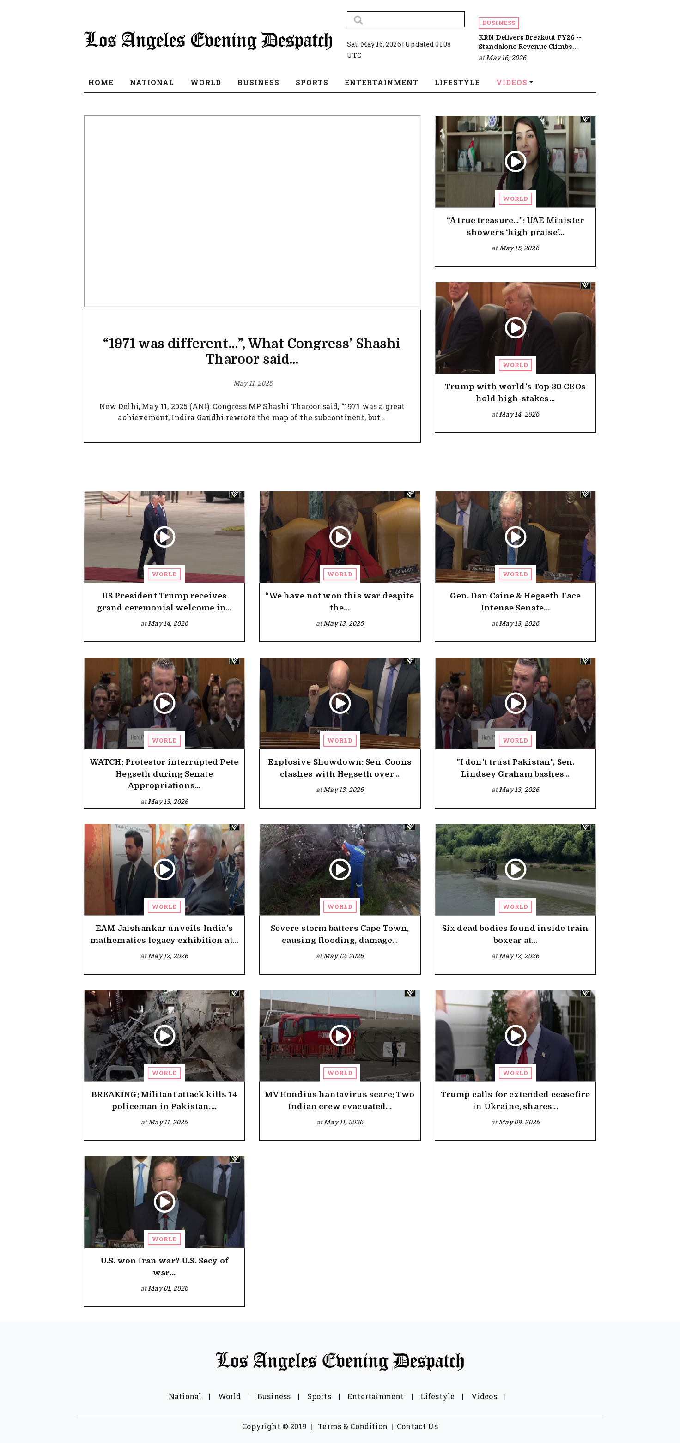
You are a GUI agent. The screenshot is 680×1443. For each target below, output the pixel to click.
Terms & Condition (353, 1426)
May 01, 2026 (168, 1288)
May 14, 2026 (519, 414)
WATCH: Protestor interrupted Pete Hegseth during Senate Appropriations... (164, 774)
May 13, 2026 (343, 623)
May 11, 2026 (168, 1121)
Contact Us (417, 1426)
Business (498, 22)
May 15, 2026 (519, 247)
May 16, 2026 (506, 57)
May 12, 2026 (168, 955)
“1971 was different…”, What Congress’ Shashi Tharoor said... (252, 352)
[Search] (406, 19)
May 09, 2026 (519, 1121)
